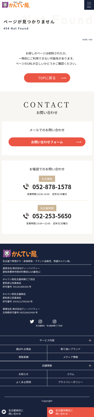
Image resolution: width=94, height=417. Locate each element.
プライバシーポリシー (70, 382)
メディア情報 (70, 357)
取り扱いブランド (70, 349)
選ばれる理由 (23, 349)
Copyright (47, 400)
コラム (70, 374)
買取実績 (23, 357)
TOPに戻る (47, 77)
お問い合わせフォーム (47, 142)
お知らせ (23, 374)
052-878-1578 (51, 186)
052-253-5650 (51, 216)
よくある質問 (23, 382)
